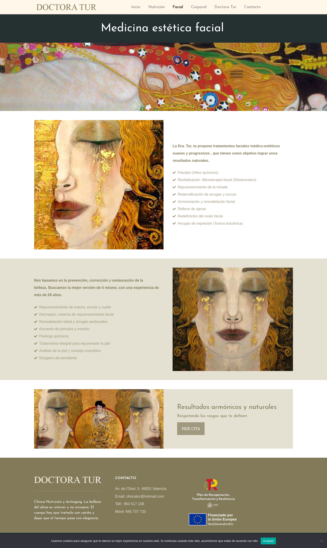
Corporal (198, 7)
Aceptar (268, 541)
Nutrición (156, 7)
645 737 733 (136, 512)
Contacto (252, 7)
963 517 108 (134, 504)
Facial (178, 7)
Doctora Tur (225, 7)
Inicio (135, 7)
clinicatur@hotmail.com (145, 496)
